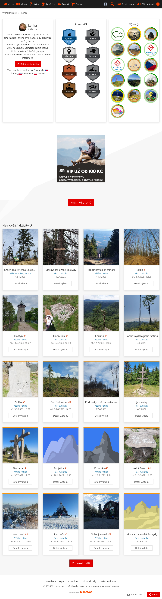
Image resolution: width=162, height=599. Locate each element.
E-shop (77, 4)
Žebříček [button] (48, 4)
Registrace (126, 4)
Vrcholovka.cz (9, 12)
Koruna (99, 336)
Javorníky (141, 402)
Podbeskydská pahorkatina (142, 336)
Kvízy (34, 4)
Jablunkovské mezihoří (101, 270)
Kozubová (18, 534)
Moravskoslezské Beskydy (61, 270)
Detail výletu (20, 283)
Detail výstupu (141, 283)
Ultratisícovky (89, 581)
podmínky (93, 586)
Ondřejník (59, 336)
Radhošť (59, 534)
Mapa (21, 4)
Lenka (24, 12)
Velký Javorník (99, 534)
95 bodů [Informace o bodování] (32, 29)
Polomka (99, 468)
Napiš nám (134, 594)
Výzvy (9, 4)
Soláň (18, 402)
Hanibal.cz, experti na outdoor (62, 581)
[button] (112, 4)
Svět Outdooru (108, 581)
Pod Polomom (59, 402)
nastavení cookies (109, 586)
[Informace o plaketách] (85, 24)
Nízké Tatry (41, 47)
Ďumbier (29, 47)
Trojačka (59, 468)
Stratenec (18, 468)
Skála (140, 270)
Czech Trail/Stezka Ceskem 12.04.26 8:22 (28, 270)
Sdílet (153, 594)
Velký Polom (140, 468)
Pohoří (63, 4)
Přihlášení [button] (145, 4)
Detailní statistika (28, 64)
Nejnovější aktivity (17, 225)
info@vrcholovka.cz (77, 586)
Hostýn (18, 336)
